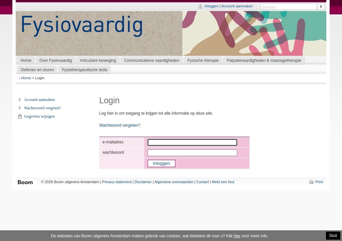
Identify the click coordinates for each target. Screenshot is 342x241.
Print (319, 182)
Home (26, 78)
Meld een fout (223, 182)
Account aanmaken (237, 6)
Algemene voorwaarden (174, 182)
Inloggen (211, 6)
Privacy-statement (117, 182)
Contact (202, 182)
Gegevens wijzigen (39, 116)
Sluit (333, 235)
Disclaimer (143, 182)
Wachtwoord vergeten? (42, 108)
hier (237, 236)
